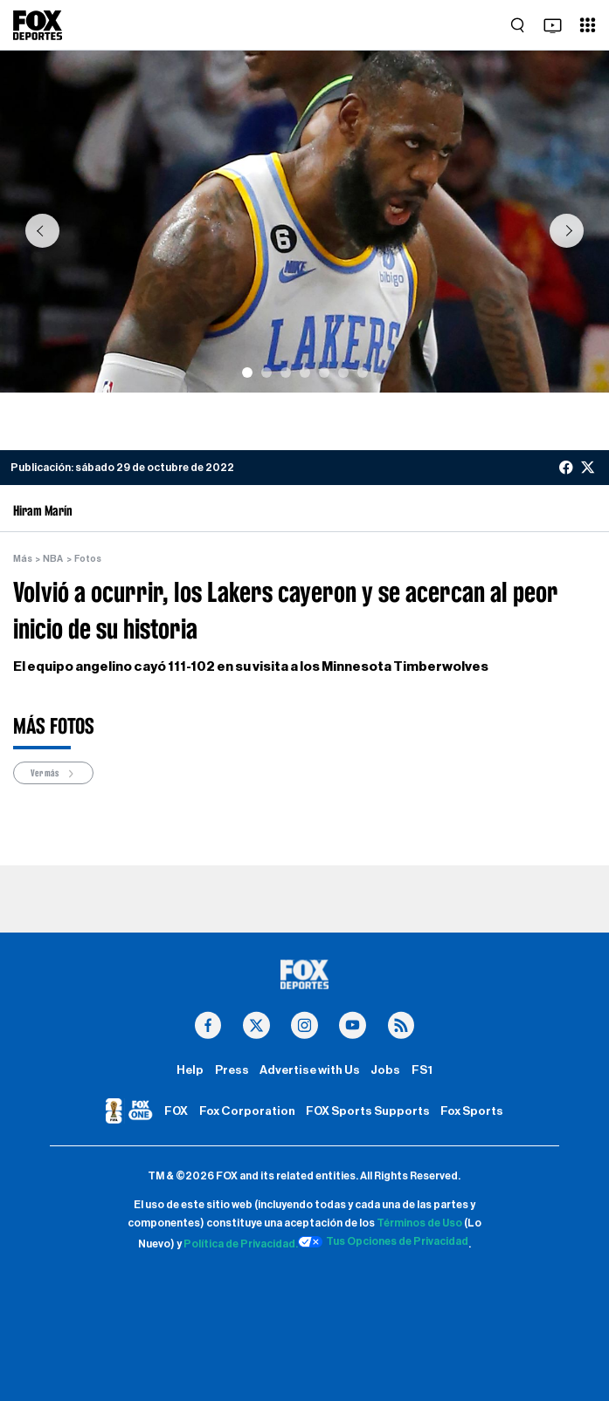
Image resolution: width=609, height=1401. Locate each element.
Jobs (385, 1070)
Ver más (53, 773)
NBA (53, 559)
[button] (42, 230)
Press (232, 1070)
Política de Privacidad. (240, 1244)
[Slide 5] (324, 372)
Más (22, 559)
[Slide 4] (305, 372)
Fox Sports (471, 1111)
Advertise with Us (310, 1070)
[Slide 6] (343, 372)
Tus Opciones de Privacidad (383, 1242)
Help (190, 1070)
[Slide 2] (266, 372)
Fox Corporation (247, 1111)
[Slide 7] (362, 372)
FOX (176, 1111)
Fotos (87, 559)
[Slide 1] (247, 372)
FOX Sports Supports (368, 1111)
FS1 (422, 1070)
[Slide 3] (285, 372)
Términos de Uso (419, 1223)
